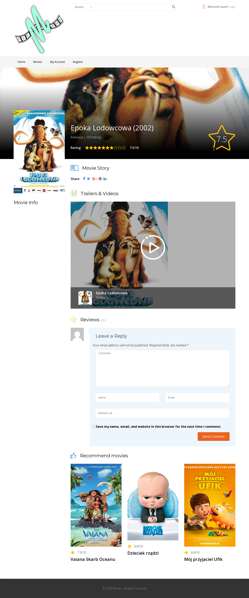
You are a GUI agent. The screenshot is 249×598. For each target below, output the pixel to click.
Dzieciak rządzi (143, 553)
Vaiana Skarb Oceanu (93, 559)
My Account (57, 62)
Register (78, 62)
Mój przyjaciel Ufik (203, 559)
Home (21, 62)
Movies (37, 62)
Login (232, 7)
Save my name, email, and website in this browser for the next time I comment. (158, 426)
